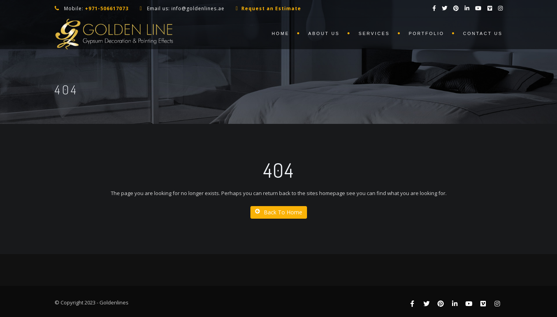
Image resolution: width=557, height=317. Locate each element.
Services (374, 33)
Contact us (483, 33)
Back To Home (278, 212)
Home (280, 33)
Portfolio (426, 33)
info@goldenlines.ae (197, 8)
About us (324, 33)
